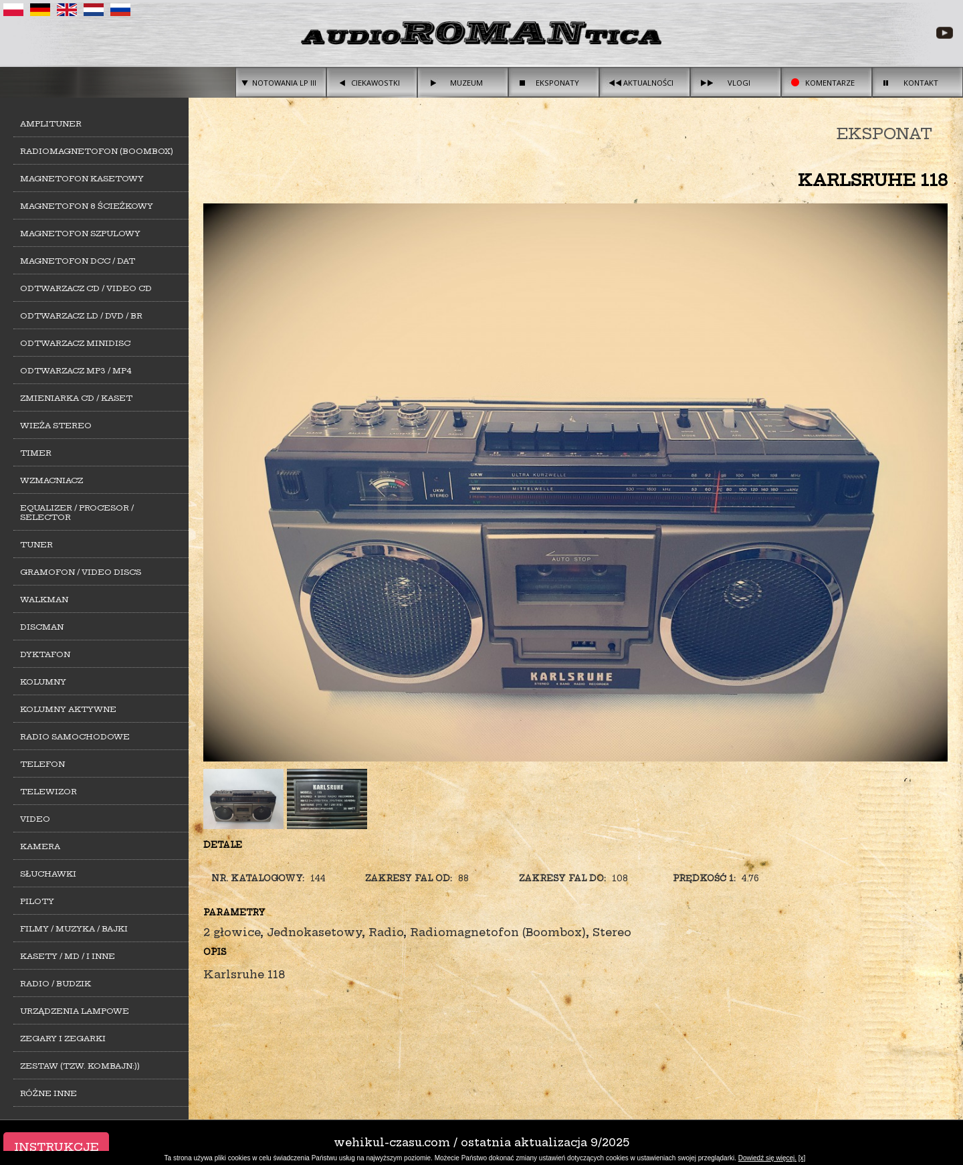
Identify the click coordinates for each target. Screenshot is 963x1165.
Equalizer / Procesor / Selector (77, 512)
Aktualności (648, 83)
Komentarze (830, 83)
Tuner (36, 544)
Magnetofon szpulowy (80, 233)
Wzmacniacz (51, 480)
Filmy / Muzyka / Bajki (74, 928)
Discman (42, 627)
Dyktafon (45, 654)
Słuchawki (48, 874)
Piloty (37, 901)
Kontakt (920, 83)
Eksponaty (557, 83)
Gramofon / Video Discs (80, 572)
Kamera (40, 846)
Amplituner (51, 123)
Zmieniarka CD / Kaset (76, 398)
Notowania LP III (284, 83)
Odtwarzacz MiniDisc (75, 343)
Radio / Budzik (55, 983)
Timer (35, 453)
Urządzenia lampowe (74, 1011)
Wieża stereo (56, 425)
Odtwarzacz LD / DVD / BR (81, 316)
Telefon (42, 764)
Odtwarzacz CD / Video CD (86, 288)
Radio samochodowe (75, 736)
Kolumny (43, 682)
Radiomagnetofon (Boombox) (96, 151)
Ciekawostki (375, 83)
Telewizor (48, 791)
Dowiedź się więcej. (767, 1158)
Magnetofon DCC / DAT (77, 261)
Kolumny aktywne (68, 709)
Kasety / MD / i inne (67, 956)
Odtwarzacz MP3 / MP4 (76, 370)
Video (35, 819)
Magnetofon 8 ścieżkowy (86, 206)
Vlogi (739, 83)
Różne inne (48, 1093)
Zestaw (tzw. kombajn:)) (80, 1066)
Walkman (44, 599)
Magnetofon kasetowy (82, 178)
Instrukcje (56, 1147)
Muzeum (466, 83)
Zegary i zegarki (63, 1038)
